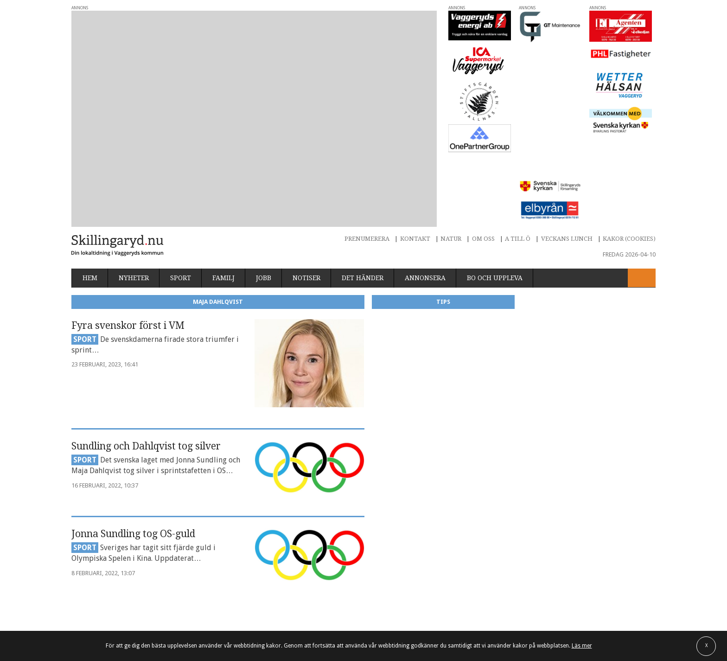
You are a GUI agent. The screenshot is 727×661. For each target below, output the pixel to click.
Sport (180, 207)
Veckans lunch (567, 167)
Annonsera (425, 207)
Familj (223, 207)
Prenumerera (366, 167)
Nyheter (134, 207)
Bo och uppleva (495, 207)
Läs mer (582, 645)
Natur (450, 167)
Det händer (362, 207)
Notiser (306, 207)
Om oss (483, 167)
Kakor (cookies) (629, 167)
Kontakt (415, 167)
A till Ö (517, 167)
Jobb (263, 207)
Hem (90, 207)
